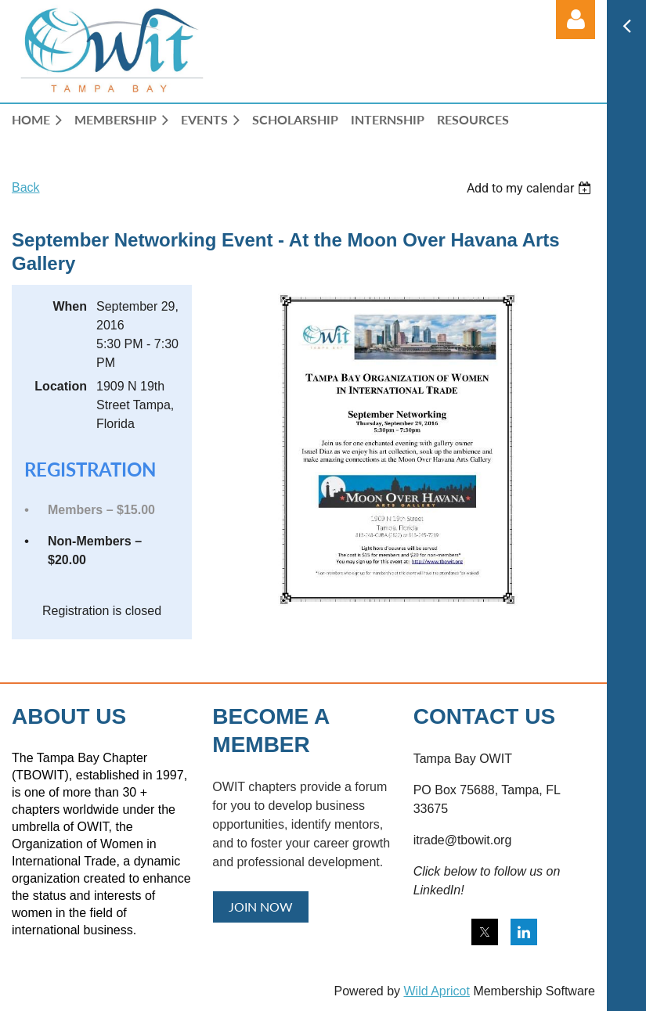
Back (26, 187)
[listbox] (531, 188)
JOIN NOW (261, 906)
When (69, 306)
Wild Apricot (436, 991)
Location (60, 386)
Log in (575, 19)
